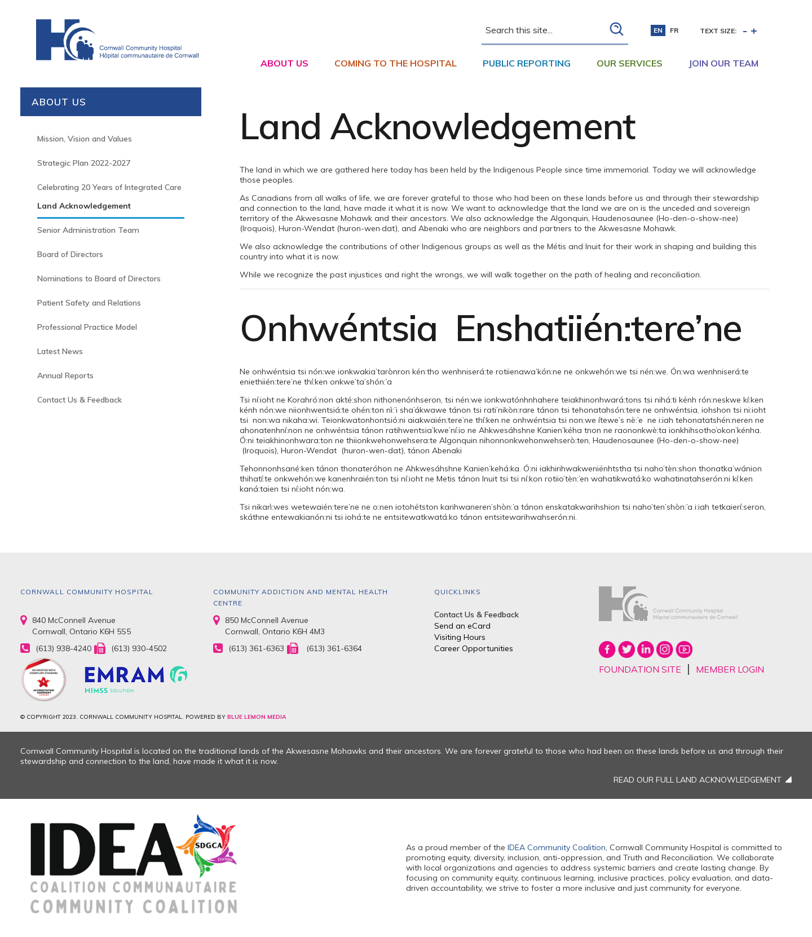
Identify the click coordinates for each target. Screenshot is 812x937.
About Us (284, 63)
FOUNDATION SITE (640, 669)
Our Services (630, 63)
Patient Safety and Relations (89, 303)
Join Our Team (723, 63)
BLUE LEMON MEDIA (256, 717)
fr (674, 30)
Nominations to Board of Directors (99, 278)
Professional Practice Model (87, 327)
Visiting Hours (460, 637)
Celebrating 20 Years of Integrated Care (109, 187)
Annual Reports (65, 375)
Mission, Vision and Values (84, 139)
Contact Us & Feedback (79, 400)
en (658, 30)
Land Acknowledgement (84, 206)
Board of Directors (70, 254)
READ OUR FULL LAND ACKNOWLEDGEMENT (698, 780)
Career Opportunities (473, 648)
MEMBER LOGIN (730, 669)
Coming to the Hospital (395, 63)
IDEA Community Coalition (557, 847)
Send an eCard (462, 626)
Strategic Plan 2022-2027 (83, 163)
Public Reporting (527, 63)
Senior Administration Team (88, 230)
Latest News (60, 351)
